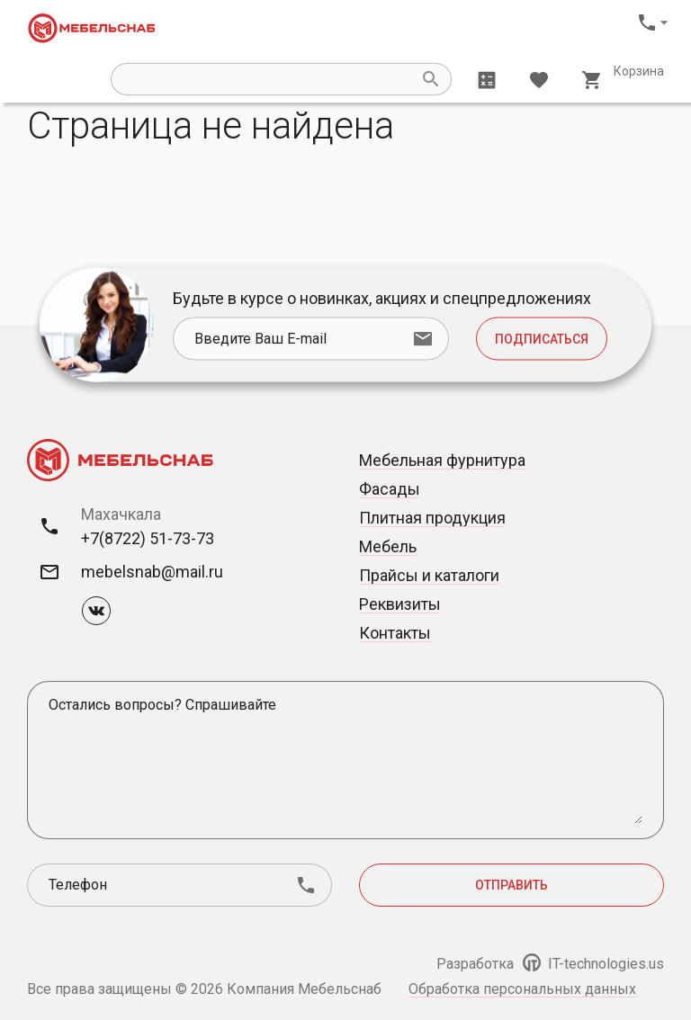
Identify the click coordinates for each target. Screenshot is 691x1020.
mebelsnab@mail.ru (152, 571)
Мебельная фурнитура (442, 460)
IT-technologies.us (593, 963)
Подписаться (541, 339)
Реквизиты (400, 604)
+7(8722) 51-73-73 (147, 538)
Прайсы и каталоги (429, 575)
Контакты (395, 632)
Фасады (389, 488)
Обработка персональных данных (522, 989)
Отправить (511, 885)
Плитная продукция (432, 517)
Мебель (388, 546)
